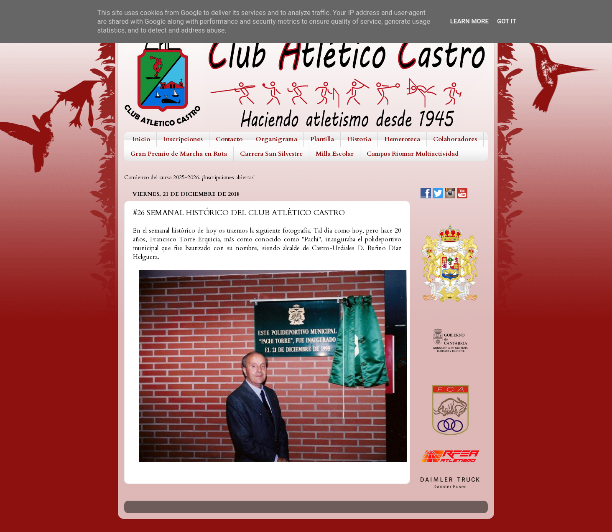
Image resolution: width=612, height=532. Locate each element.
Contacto (229, 139)
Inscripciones (183, 139)
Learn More (469, 21)
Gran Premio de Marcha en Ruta (178, 153)
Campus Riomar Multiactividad (413, 153)
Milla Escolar (335, 153)
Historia (359, 139)
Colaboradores (455, 139)
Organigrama (276, 139)
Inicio (141, 139)
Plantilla (322, 139)
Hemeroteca (402, 139)
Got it (506, 21)
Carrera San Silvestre (271, 153)
